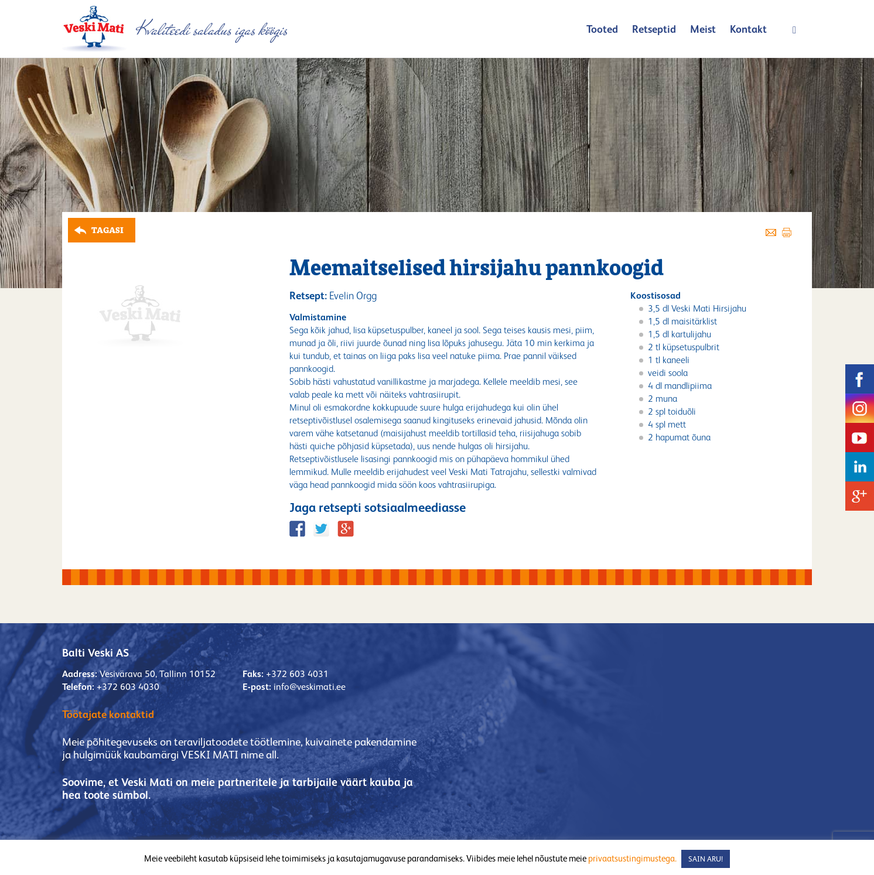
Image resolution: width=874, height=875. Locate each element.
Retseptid (654, 29)
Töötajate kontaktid (108, 714)
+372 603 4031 (297, 673)
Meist (703, 29)
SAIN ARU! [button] (705, 859)
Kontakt (748, 29)
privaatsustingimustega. (632, 858)
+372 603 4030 (128, 686)
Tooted (602, 29)
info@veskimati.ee (310, 686)
